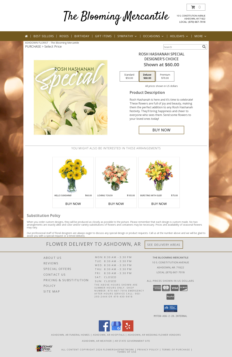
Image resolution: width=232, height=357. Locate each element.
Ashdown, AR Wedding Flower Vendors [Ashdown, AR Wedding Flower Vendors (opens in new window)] (154, 334)
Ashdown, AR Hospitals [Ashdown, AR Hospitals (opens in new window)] (109, 334)
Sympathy (127, 36)
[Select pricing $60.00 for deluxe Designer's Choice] (147, 76)
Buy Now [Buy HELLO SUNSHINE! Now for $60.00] (73, 203)
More (200, 36)
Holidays (179, 36)
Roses (64, 36)
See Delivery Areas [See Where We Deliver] (163, 245)
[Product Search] (182, 46)
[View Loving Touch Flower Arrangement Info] (116, 175)
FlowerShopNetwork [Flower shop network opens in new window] (118, 349)
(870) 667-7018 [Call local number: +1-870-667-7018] (196, 21)
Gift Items (103, 36)
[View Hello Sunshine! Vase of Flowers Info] (73, 175)
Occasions (153, 36)
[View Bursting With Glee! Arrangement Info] (159, 175)
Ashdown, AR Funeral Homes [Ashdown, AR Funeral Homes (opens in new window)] (70, 334)
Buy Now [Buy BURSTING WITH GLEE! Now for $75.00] (159, 203)
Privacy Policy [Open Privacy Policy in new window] (148, 349)
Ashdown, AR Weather (97, 340)
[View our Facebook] (104, 330)
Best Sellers (43, 36)
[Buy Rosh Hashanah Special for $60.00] (161, 130)
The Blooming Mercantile (116, 17)
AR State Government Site (132, 340)
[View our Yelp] (127, 330)
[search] (204, 47)
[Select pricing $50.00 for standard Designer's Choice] (129, 76)
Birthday (81, 36)
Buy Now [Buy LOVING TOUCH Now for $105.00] (116, 203)
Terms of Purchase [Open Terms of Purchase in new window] (176, 349)
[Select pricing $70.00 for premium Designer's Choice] (165, 76)
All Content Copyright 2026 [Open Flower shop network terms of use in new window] (81, 349)
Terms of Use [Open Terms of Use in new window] (127, 351)
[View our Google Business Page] (116, 330)
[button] (196, 7)
